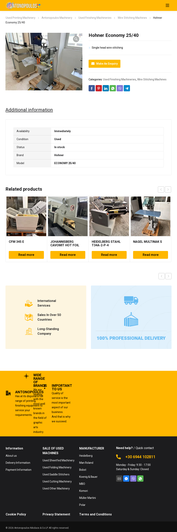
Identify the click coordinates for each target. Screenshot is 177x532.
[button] (76, 39)
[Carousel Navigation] (164, 189)
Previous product (161, 276)
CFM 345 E (16, 241)
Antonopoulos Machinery (57, 18)
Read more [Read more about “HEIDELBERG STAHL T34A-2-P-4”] (109, 255)
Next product (168, 276)
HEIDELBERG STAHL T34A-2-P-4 (106, 243)
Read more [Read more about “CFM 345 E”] (26, 255)
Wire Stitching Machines (132, 18)
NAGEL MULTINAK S (147, 241)
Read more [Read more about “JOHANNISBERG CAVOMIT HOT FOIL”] (68, 255)
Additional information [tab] (29, 110)
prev (161, 189)
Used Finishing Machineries (94, 18)
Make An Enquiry (104, 64)
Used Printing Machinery (20, 18)
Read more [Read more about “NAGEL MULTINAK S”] (151, 255)
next (168, 189)
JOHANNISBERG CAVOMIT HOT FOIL (64, 243)
